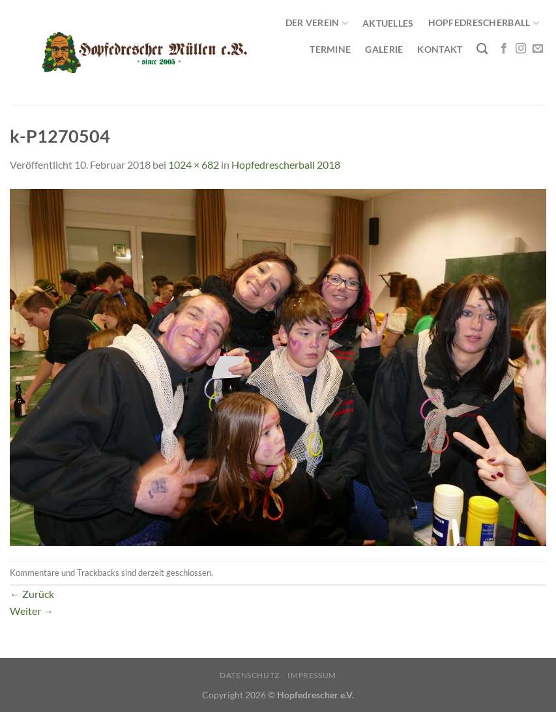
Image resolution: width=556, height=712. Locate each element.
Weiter (31, 611)
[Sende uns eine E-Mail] (538, 49)
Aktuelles (388, 23)
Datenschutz (250, 675)
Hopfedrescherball (483, 23)
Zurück (32, 594)
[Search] (482, 49)
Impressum (311, 675)
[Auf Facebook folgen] (504, 49)
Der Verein (316, 23)
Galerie (384, 49)
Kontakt (439, 49)
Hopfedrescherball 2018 (285, 164)
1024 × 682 (193, 164)
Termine (330, 49)
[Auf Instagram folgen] (521, 49)
